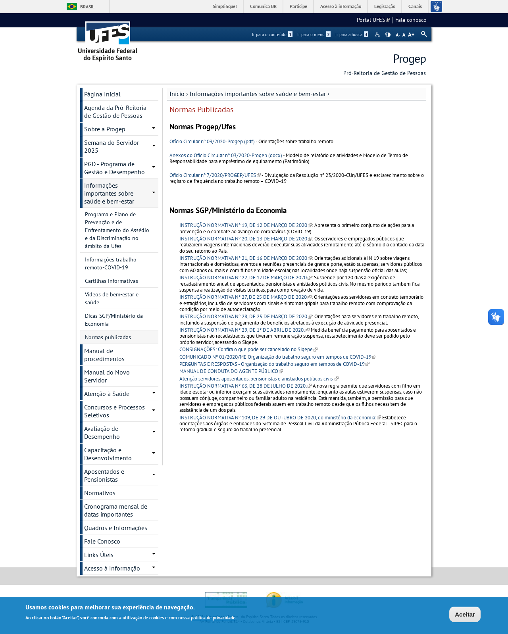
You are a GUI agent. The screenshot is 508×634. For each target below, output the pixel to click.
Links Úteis (99, 555)
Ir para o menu (314, 34)
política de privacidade (213, 618)
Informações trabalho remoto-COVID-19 (111, 263)
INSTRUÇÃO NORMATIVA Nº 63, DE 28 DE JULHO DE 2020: (245, 385)
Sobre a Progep (104, 129)
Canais (415, 6)
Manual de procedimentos (104, 355)
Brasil (87, 7)
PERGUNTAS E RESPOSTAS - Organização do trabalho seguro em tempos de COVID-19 (274, 364)
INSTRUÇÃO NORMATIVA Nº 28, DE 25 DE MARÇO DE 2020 (245, 316)
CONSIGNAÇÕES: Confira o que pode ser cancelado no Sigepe (248, 349)
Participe (298, 6)
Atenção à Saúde (106, 394)
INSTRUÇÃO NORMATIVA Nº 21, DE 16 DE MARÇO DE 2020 (245, 258)
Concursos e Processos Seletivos (114, 411)
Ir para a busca (351, 34)
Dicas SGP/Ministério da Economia (114, 319)
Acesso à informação (340, 6)
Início (177, 94)
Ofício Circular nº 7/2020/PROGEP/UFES (215, 175)
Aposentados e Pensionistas (104, 475)
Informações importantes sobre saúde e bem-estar (258, 94)
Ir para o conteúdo (272, 34)
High (388, 35)
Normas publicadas (108, 337)
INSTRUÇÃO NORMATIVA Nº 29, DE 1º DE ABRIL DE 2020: (244, 330)
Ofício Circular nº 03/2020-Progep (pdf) (212, 141)
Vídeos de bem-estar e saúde (112, 298)
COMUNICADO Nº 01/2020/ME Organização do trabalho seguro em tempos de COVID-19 (277, 357)
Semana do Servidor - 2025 (113, 146)
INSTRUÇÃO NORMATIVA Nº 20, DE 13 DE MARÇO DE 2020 (245, 238)
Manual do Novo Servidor (107, 376)
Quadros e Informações (115, 528)
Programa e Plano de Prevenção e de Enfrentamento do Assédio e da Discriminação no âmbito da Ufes (117, 230)
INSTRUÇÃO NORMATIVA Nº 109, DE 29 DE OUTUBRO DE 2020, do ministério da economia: (280, 417)
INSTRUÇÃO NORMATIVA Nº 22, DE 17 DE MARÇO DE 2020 (245, 277)
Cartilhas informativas (111, 280)
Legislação (384, 6)
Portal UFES (373, 19)
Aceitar (465, 615)
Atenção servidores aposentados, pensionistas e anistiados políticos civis (259, 378)
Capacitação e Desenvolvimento (108, 454)
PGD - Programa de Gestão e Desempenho (114, 168)
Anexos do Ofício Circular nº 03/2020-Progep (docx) (225, 155)
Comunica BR (263, 6)
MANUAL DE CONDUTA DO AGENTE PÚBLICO (231, 371)
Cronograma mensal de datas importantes (115, 510)
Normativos (99, 493)
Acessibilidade (378, 34)
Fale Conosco (102, 541)
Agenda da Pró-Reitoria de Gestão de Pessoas (115, 111)
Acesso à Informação (112, 568)
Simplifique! (225, 6)
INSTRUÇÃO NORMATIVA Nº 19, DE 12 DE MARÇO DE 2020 (245, 225)
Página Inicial (102, 94)
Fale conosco (411, 19)
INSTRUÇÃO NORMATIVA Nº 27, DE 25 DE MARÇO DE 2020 (245, 297)
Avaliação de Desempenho (102, 432)
